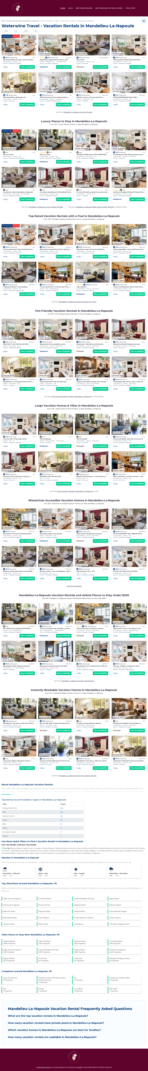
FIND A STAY (130, 8)
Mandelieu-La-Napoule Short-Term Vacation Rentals (77, 776)
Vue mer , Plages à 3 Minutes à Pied (126, 666)
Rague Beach (114, 899)
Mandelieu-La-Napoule (15, 63)
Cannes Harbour (115, 918)
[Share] (143, 20)
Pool (3, 845)
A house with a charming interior (15, 439)
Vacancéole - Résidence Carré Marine (89, 344)
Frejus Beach (78, 924)
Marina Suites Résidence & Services (89, 533)
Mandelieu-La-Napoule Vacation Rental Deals (77, 681)
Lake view (21, 845)
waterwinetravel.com (43, 1067)
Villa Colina (80, 60)
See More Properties (74, 586)
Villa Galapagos (45, 439)
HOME (62, 8)
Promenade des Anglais (117, 911)
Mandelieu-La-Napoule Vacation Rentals (77, 112)
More (35, 31)
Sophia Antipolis (8, 924)
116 (62, 816)
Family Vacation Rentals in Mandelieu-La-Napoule (75, 491)
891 (62, 808)
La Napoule (85, 101)
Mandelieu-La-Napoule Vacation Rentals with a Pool (77, 302)
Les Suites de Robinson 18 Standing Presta (55, 192)
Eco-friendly (31, 845)
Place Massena (43, 918)
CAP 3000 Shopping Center (119, 924)
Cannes (5, 63)
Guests (26, 31)
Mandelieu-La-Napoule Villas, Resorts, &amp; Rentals (94, 207)
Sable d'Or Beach (9, 911)
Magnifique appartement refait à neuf (54, 60)
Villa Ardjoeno (81, 287)
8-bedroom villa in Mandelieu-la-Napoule (18, 192)
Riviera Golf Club (44, 905)
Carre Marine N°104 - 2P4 (85, 571)
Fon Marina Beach (44, 899)
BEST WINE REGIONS (84, 8)
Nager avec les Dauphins (12, 899)
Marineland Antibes (10, 918)
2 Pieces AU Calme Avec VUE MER (125, 571)
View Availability (27, 67)
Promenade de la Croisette (83, 918)
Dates (6, 31)
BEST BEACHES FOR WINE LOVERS (109, 8)
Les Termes (85, 63)
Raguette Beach (44, 911)
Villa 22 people (81, 439)
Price (15, 31)
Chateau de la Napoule (11, 905)
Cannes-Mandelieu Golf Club (84, 899)
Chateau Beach (79, 911)
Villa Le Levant (8, 154)
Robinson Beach (115, 905)
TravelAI (79, 1067)
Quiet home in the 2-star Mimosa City (127, 628)
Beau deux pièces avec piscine (51, 533)
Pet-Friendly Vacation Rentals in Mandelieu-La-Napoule (71, 397)
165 (62, 812)
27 (61, 820)
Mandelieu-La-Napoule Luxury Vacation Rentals (46, 207)
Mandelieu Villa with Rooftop (50, 476)
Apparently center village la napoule (16, 666)
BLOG (70, 8)
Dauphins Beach (80, 905)
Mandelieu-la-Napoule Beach (53, 101)
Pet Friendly (11, 845)
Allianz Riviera (43, 924)
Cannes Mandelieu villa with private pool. (128, 439)
